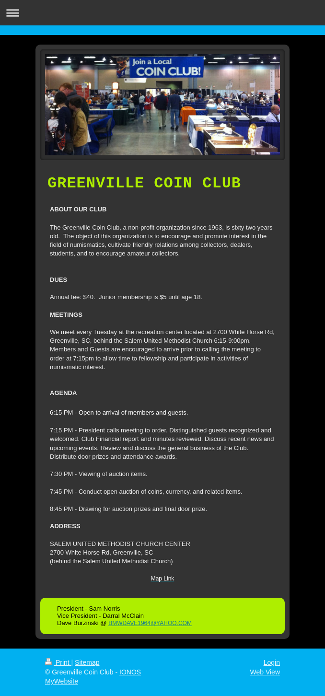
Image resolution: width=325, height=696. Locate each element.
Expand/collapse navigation (162, 12)
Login (272, 662)
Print (58, 662)
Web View (265, 672)
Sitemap (87, 662)
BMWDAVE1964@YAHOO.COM (150, 623)
